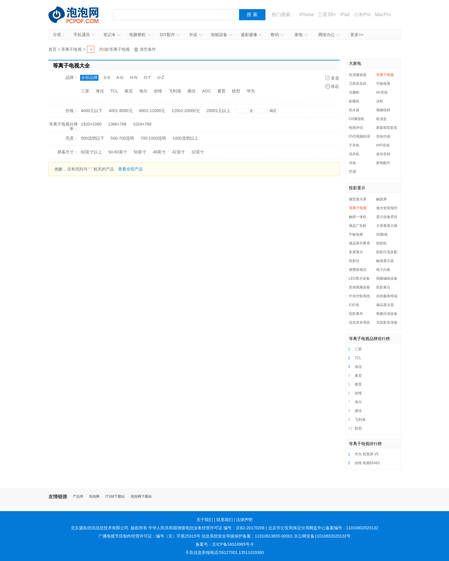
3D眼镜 (382, 234)
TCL (114, 91)
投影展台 (383, 287)
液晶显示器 (385, 305)
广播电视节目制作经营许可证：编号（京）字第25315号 (149, 536)
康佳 (191, 91)
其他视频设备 (359, 287)
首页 (52, 49)
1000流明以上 (185, 138)
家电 (301, 34)
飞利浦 (175, 91)
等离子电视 (71, 49)
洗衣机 (354, 154)
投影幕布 (356, 314)
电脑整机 (140, 34)
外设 (195, 34)
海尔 (143, 91)
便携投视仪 (357, 270)
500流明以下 (92, 138)
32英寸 (197, 152)
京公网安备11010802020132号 (322, 536)
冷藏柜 (354, 92)
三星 (85, 91)
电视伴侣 (356, 128)
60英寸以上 (91, 152)
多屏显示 (356, 252)
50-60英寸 (117, 152)
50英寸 (140, 152)
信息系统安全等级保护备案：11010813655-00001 (247, 536)
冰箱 (352, 163)
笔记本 (112, 34)
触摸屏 (381, 199)
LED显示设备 (359, 278)
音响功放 (383, 136)
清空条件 (147, 49)
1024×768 (142, 124)
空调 (352, 172)
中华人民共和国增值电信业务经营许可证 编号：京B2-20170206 (206, 527)
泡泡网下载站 (141, 497)
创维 (158, 91)
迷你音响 (383, 154)
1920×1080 (91, 124)
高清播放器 (357, 75)
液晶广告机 (357, 226)
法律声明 (244, 519)
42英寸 (178, 152)
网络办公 (329, 34)
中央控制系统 (359, 296)
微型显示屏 (357, 199)
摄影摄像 (251, 34)
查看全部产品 (130, 169)
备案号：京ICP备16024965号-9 (224, 544)
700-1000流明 (153, 138)
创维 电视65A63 (367, 463)
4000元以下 (91, 110)
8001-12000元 (152, 110)
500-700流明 (122, 138)
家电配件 (383, 163)
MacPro (383, 14)
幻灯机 (354, 305)
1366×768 (117, 124)
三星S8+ (327, 14)
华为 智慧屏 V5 (367, 454)
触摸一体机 (357, 217)
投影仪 (354, 261)
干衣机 (354, 145)
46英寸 (159, 152)
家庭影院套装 (386, 128)
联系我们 (224, 519)
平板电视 (383, 84)
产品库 (78, 497)
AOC (206, 91)
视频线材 (383, 110)
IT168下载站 (115, 497)
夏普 (221, 91)
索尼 (129, 91)
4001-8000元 (121, 110)
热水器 (354, 110)
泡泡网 (94, 497)
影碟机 (354, 101)
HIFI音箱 (383, 145)
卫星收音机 (357, 84)
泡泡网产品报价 (79, 14)
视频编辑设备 (386, 278)
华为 (251, 91)
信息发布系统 (359, 322)
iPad (345, 14)
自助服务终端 (386, 296)
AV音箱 (382, 92)
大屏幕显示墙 (386, 226)
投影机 (381, 243)
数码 (277, 34)
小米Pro (362, 14)
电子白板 (383, 270)
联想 (236, 91)
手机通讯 (84, 34)
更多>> (356, 34)
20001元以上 (218, 110)
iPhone (306, 14)
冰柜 (379, 101)
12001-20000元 (185, 110)
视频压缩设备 (386, 314)
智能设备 (221, 34)
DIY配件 (170, 34)
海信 (100, 91)
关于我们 (204, 519)
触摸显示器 (385, 261)
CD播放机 (356, 119)
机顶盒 (381, 119)
